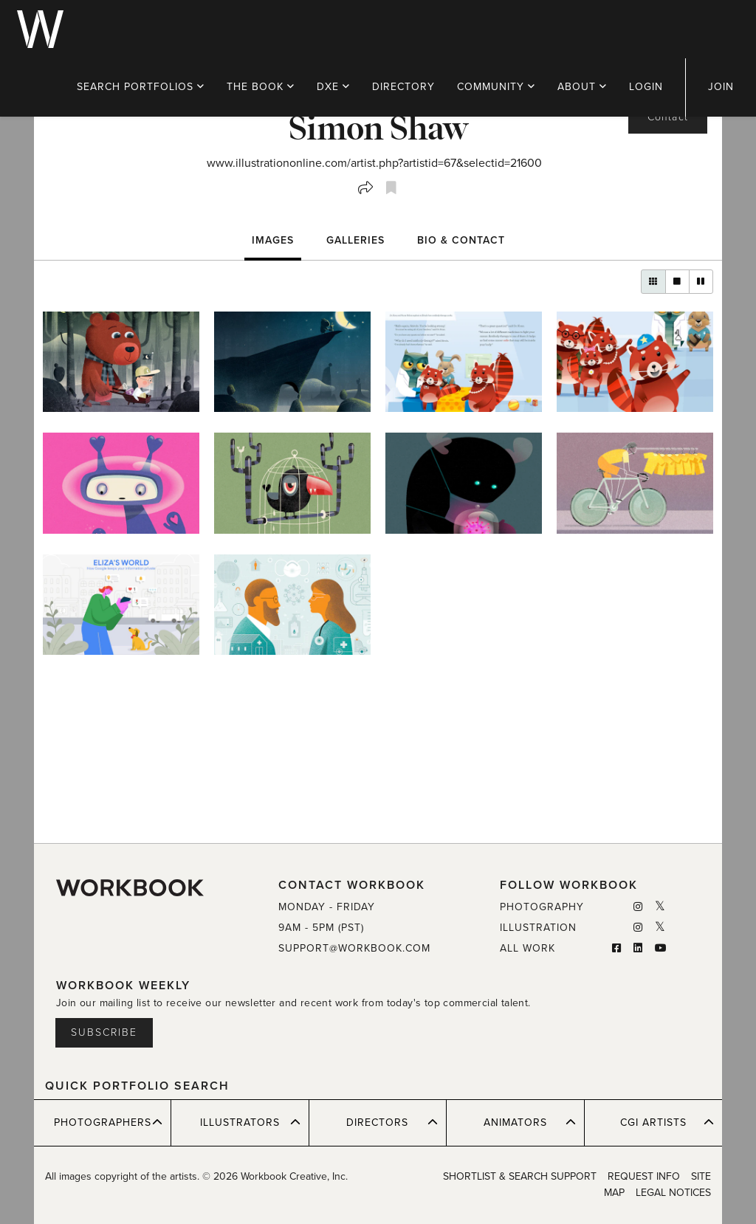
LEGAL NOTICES (673, 1192)
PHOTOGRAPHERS (108, 1122)
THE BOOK (261, 86)
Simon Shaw (378, 127)
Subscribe (104, 1032)
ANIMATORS (530, 1122)
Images (273, 240)
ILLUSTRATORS (250, 1122)
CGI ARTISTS (667, 1122)
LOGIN (646, 86)
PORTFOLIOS (141, 86)
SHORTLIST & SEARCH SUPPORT (520, 1176)
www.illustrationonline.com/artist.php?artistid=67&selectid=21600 (374, 163)
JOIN (721, 86)
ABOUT (582, 86)
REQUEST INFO (644, 1176)
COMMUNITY (496, 86)
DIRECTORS (392, 1122)
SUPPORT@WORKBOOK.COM (354, 948)
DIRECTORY (403, 86)
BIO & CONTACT (461, 240)
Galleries (355, 240)
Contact (667, 117)
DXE (333, 86)
